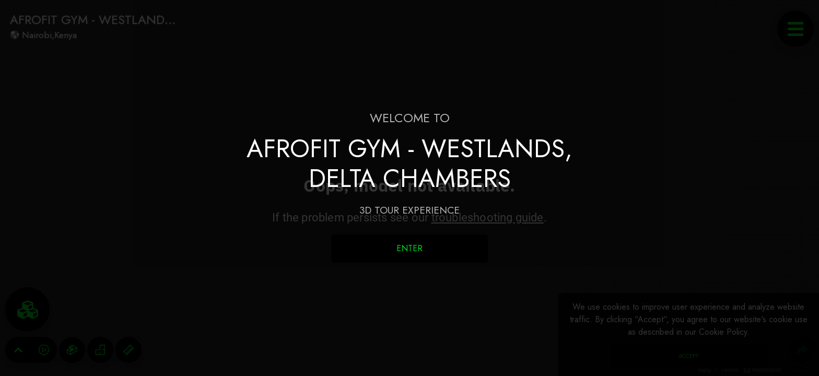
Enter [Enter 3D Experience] (409, 248)
